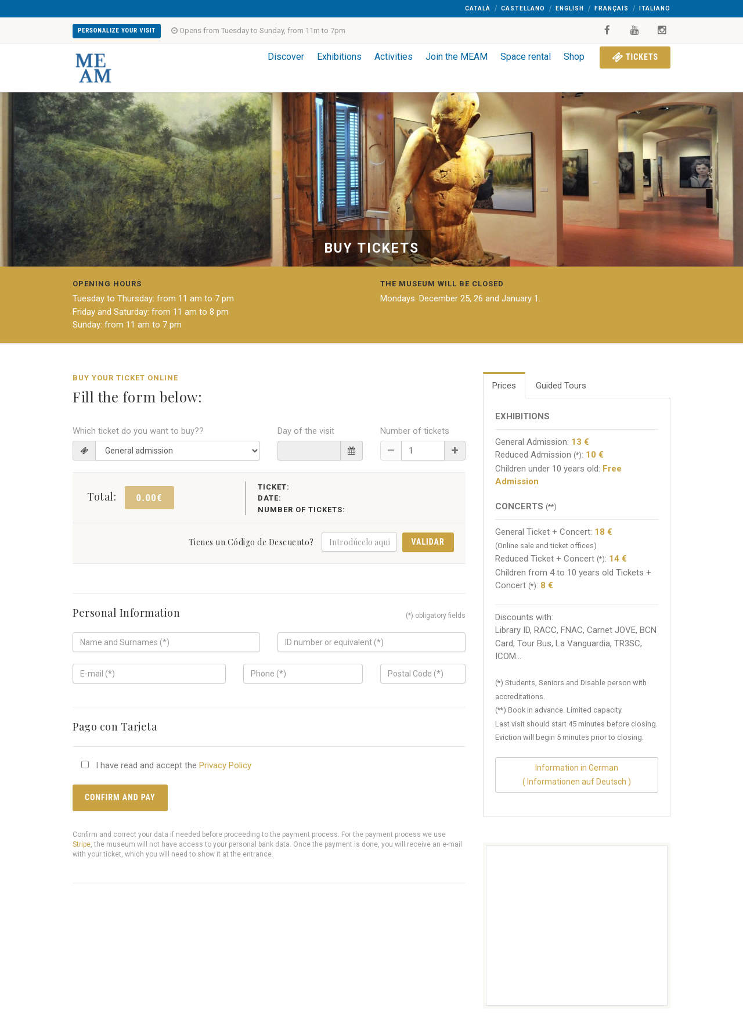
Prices (504, 385)
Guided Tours (561, 385)
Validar (428, 541)
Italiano (654, 8)
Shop (574, 56)
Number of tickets (414, 431)
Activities (393, 56)
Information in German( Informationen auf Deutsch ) (576, 774)
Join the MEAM (456, 56)
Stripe (82, 844)
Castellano (523, 8)
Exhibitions (339, 56)
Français (611, 8)
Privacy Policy (225, 765)
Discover (286, 56)
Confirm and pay (120, 797)
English (570, 8)
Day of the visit (305, 431)
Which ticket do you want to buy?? (138, 431)
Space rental (525, 56)
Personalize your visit (117, 30)
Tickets (635, 57)
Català (477, 8)
